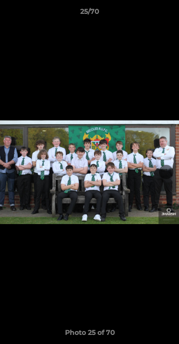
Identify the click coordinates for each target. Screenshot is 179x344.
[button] (167, 14)
